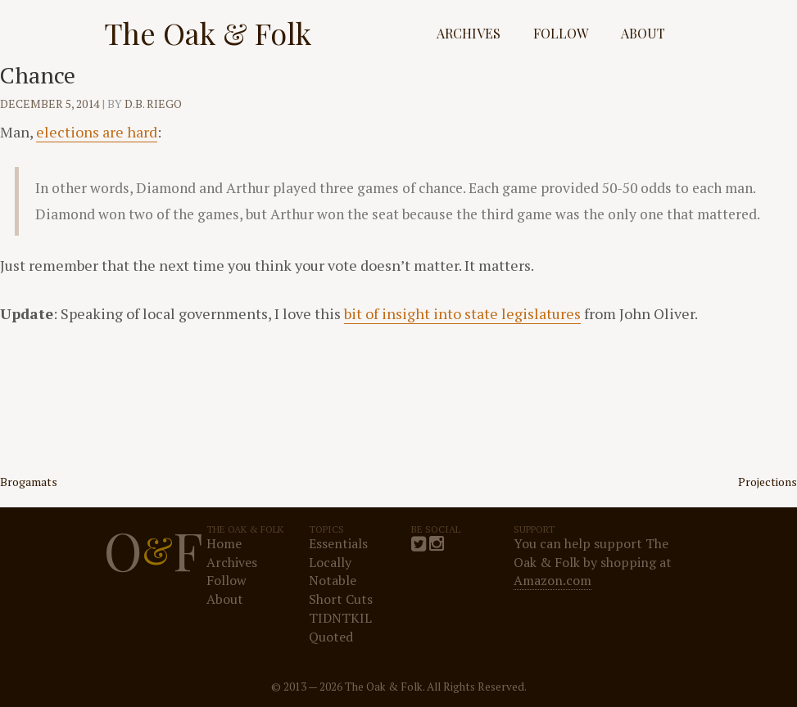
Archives (468, 33)
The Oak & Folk (207, 32)
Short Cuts (341, 599)
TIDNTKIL (340, 618)
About (643, 33)
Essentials (338, 543)
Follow (560, 33)
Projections (767, 481)
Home (224, 543)
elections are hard (96, 132)
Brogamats (28, 481)
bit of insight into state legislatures (462, 313)
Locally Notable (332, 571)
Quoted (331, 637)
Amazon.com (552, 580)
